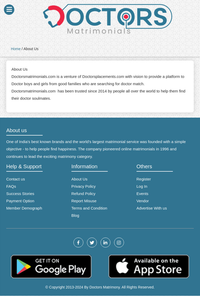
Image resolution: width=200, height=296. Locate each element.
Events (142, 193)
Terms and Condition (89, 208)
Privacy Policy (83, 186)
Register (143, 179)
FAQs (11, 186)
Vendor (142, 201)
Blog (75, 215)
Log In (141, 186)
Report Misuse (84, 201)
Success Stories (20, 193)
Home (16, 49)
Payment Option (20, 201)
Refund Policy (83, 193)
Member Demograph (24, 208)
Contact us (15, 179)
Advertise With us (151, 208)
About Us (79, 179)
